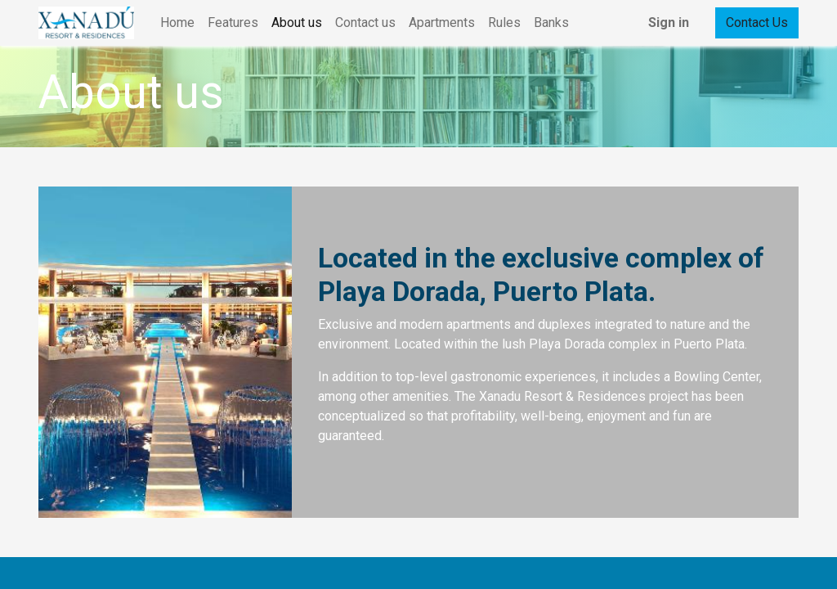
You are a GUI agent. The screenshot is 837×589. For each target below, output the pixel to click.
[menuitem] (177, 23)
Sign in (668, 22)
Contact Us (757, 22)
